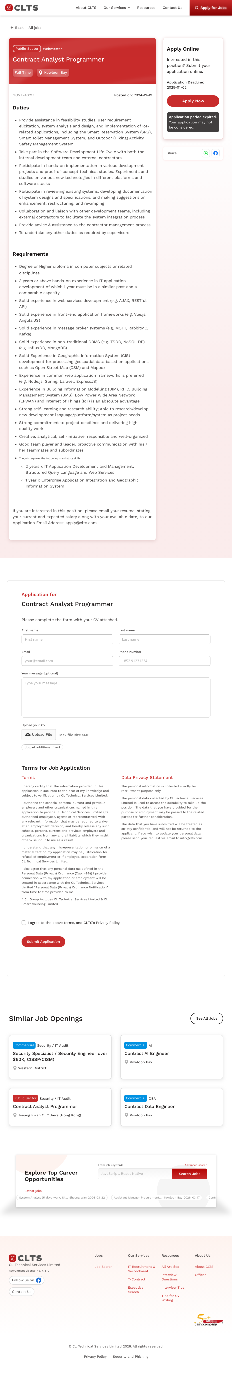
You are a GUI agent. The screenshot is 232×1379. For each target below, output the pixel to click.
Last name (127, 630)
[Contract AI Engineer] (171, 1057)
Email (26, 652)
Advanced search (196, 1165)
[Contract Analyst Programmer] (60, 1107)
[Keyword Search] (135, 1174)
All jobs (34, 28)
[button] (117, 8)
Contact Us (172, 8)
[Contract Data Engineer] (171, 1107)
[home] (23, 8)
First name (30, 630)
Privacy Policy (107, 923)
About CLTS (86, 8)
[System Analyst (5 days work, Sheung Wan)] (63, 1197)
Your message (40, 673)
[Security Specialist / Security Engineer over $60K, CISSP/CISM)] (60, 1057)
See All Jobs (206, 1018)
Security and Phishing (130, 1357)
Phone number (130, 652)
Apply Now (193, 101)
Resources (146, 8)
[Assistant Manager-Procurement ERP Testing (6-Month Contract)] (158, 1197)
